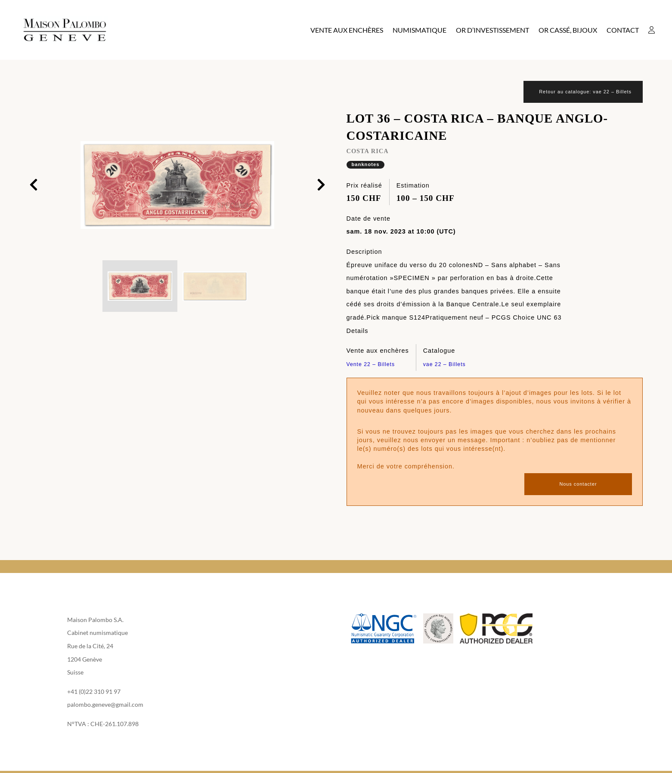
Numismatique (419, 30)
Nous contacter (578, 485)
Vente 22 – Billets (374, 364)
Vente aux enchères (346, 30)
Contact (623, 30)
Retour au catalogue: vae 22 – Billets (576, 92)
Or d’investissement (492, 30)
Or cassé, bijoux (568, 30)
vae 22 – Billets (447, 364)
